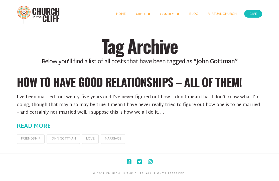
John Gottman (63, 139)
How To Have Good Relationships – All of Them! (129, 81)
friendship (31, 139)
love (90, 139)
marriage (113, 139)
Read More (34, 126)
